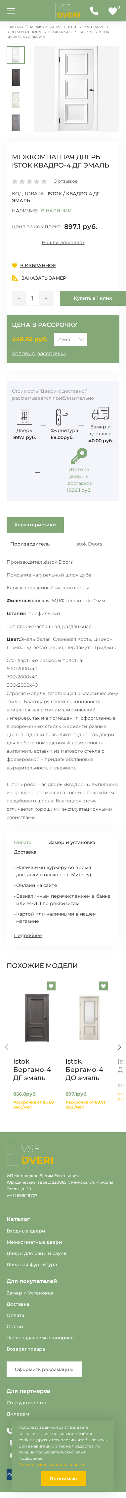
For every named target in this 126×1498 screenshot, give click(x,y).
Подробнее (28, 935)
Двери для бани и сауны (37, 1253)
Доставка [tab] (25, 852)
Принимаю (63, 1479)
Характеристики (35, 525)
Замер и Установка (30, 1293)
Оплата (15, 1315)
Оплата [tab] (22, 842)
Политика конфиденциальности (52, 1464)
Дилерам (18, 1414)
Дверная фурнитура (32, 1264)
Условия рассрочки (39, 353)
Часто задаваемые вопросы (40, 1338)
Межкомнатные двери (34, 1242)
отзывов (66, 181)
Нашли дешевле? (63, 242)
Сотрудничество (27, 1403)
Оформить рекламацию (44, 1369)
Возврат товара (26, 1349)
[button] (76, 89)
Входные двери (26, 1231)
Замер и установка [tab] (72, 842)
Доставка (18, 1304)
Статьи (15, 1326)
